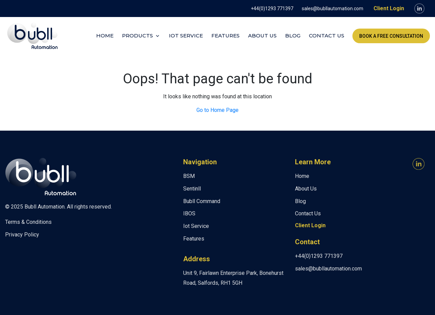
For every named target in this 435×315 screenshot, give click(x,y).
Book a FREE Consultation (391, 36)
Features (225, 35)
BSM (189, 176)
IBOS (189, 213)
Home (105, 35)
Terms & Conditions (28, 222)
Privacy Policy (22, 234)
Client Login (388, 8)
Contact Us (326, 35)
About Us (262, 35)
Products (137, 35)
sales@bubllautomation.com (332, 8)
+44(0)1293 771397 (272, 8)
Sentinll (192, 188)
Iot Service (186, 35)
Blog (292, 35)
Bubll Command (201, 201)
